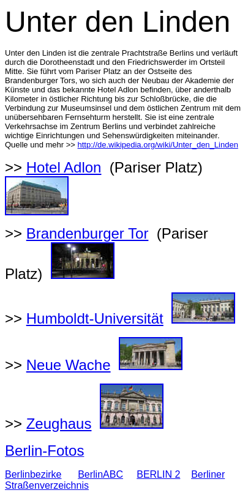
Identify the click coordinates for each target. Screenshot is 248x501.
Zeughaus (59, 423)
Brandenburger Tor (87, 233)
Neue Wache (68, 365)
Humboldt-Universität (94, 318)
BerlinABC (100, 474)
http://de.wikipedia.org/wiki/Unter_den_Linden (158, 144)
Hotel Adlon (64, 167)
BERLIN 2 (158, 474)
